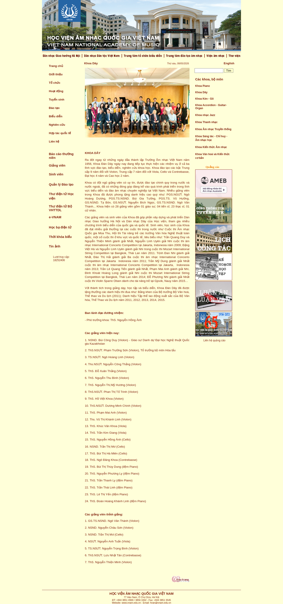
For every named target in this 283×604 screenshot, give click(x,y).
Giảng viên (57, 165)
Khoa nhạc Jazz (205, 115)
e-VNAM (55, 217)
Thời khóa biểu (60, 237)
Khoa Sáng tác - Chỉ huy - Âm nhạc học (211, 138)
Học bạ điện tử (60, 227)
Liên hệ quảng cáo (214, 340)
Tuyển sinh (56, 99)
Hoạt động (56, 91)
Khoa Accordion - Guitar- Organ (211, 107)
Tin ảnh (54, 246)
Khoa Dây (201, 92)
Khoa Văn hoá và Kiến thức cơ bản (212, 156)
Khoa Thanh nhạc (206, 122)
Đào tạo (54, 108)
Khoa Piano (202, 85)
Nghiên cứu (57, 124)
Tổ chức (54, 82)
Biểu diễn (55, 116)
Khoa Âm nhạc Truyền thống (213, 129)
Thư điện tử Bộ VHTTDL (60, 208)
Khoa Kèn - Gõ (204, 98)
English (229, 63)
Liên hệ (54, 141)
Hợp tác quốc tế (60, 133)
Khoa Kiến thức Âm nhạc (211, 147)
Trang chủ (56, 66)
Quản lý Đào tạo (61, 184)
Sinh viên (56, 174)
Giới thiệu (56, 74)
